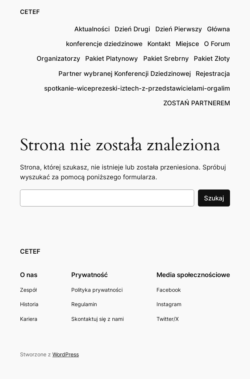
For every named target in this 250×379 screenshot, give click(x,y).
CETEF (30, 11)
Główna (218, 29)
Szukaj (214, 198)
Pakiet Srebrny (166, 58)
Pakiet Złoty (212, 58)
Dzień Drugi (132, 29)
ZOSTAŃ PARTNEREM (196, 103)
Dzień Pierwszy (178, 29)
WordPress (65, 354)
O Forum (217, 44)
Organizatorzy (58, 58)
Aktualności (92, 29)
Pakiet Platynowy (111, 58)
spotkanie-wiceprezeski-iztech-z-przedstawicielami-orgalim (137, 88)
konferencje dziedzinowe (104, 44)
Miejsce (187, 44)
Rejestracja (213, 73)
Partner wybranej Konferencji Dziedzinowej (124, 73)
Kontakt (158, 44)
